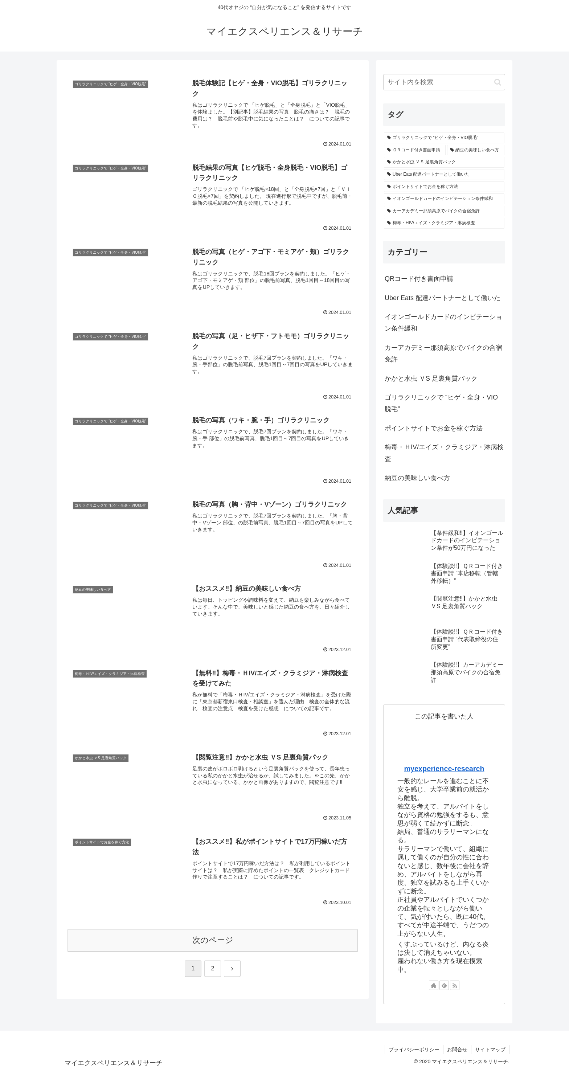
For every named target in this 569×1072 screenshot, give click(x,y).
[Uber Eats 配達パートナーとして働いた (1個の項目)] (444, 174)
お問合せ (457, 1049)
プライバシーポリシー (414, 1049)
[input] (444, 82)
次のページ (212, 940)
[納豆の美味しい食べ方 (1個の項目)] (476, 150)
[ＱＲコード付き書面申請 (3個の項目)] (415, 150)
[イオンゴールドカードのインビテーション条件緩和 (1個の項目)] (444, 198)
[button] (497, 82)
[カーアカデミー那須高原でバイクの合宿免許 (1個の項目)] (444, 211)
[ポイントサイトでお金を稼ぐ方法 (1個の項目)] (444, 186)
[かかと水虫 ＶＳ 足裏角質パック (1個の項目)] (444, 162)
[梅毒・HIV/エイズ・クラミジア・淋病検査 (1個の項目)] (444, 223)
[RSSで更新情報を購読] (454, 985)
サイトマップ (490, 1049)
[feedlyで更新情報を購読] (444, 985)
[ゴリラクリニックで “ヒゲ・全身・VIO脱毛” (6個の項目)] (444, 137)
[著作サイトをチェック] (433, 985)
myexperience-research (444, 769)
